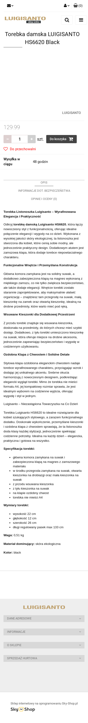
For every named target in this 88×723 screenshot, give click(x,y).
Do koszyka (61, 139)
